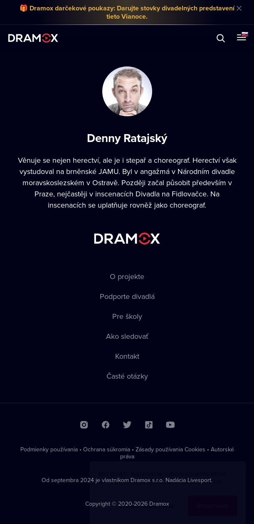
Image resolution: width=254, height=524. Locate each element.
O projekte (127, 276)
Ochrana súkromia (106, 449)
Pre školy (127, 316)
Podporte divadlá (127, 296)
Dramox (33, 38)
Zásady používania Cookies (170, 449)
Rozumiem (213, 497)
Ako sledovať (127, 336)
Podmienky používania (49, 449)
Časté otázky (127, 376)
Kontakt (127, 356)
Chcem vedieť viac (146, 497)
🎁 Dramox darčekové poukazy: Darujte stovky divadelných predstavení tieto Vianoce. (127, 12)
